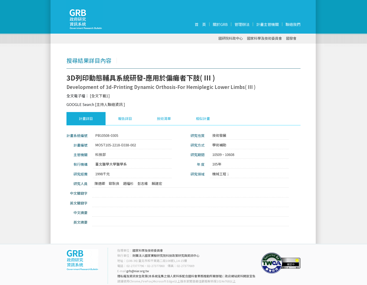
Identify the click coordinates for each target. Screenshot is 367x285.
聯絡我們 (293, 24)
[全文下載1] (100, 96)
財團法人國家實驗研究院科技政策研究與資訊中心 (165, 255)
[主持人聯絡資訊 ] (110, 104)
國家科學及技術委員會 (264, 38)
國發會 (291, 38)
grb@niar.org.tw (137, 271)
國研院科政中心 (230, 38)
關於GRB (220, 24)
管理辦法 (242, 24)
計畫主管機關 (267, 24)
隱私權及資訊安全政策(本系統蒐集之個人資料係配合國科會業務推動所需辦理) (170, 276)
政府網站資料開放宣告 (240, 276)
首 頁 (200, 24)
